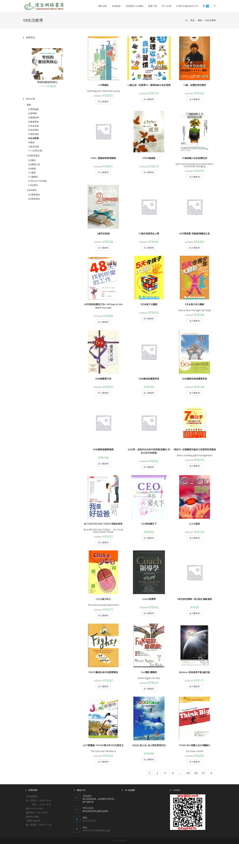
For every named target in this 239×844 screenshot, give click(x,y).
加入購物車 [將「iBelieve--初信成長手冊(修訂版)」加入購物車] (194, 686)
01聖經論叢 (33, 109)
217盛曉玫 (33, 176)
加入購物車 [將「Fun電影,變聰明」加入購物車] (149, 688)
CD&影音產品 (33, 155)
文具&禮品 (32, 190)
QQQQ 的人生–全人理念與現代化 (149, 745)
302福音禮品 (34, 198)
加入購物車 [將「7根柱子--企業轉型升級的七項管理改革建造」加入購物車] (194, 466)
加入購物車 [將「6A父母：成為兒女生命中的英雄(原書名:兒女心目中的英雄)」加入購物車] (149, 467)
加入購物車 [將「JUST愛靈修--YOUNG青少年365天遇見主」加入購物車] (103, 761)
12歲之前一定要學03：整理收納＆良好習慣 (149, 85)
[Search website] (214, 6)
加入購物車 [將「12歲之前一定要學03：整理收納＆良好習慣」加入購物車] (149, 99)
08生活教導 (33, 138)
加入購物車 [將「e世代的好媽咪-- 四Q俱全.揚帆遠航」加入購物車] (194, 613)
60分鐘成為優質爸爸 (149, 378)
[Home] (186, 20)
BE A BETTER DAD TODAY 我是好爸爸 (103, 523)
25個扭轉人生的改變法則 (194, 158)
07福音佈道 (33, 134)
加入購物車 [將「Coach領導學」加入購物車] (149, 613)
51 (203, 773)
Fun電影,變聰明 (149, 672)
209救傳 (32, 168)
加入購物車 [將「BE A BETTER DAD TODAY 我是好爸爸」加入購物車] (103, 542)
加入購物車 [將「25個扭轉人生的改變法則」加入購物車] (194, 176)
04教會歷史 (33, 121)
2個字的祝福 (103, 233)
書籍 (29, 104)
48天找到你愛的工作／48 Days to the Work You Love (103, 306)
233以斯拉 (33, 185)
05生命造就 (33, 125)
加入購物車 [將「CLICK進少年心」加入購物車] (103, 615)
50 (196, 773)
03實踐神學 (33, 117)
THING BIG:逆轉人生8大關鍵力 (194, 745)
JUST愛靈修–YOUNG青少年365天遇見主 (103, 745)
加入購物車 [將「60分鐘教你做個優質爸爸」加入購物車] (194, 393)
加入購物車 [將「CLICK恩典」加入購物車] (194, 538)
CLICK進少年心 (103, 598)
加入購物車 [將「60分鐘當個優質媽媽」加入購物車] (103, 463)
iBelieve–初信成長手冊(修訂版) (194, 672)
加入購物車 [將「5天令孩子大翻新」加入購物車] (149, 318)
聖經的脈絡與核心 (47, 82)
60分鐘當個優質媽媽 (103, 449)
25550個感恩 (148, 158)
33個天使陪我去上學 (149, 233)
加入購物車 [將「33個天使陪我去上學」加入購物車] (149, 247)
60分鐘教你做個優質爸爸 (194, 378)
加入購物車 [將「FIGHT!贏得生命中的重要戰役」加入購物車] (103, 686)
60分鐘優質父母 (103, 378)
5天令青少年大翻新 (194, 304)
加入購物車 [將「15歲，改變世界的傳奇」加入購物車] (194, 99)
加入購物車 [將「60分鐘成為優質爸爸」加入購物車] (149, 393)
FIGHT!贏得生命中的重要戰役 (103, 672)
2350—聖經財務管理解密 (103, 158)
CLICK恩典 (194, 523)
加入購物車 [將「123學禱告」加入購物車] (103, 101)
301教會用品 (34, 194)
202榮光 (32, 160)
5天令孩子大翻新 (148, 304)
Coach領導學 (149, 598)
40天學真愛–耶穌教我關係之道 (194, 233)
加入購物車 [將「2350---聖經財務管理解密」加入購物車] (103, 172)
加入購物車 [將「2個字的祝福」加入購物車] (103, 247)
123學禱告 (103, 85)
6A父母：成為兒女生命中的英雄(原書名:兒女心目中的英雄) (149, 451)
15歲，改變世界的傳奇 (194, 85)
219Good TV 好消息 (37, 180)
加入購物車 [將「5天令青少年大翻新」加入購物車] (194, 320)
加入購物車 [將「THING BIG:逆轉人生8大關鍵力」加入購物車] (194, 761)
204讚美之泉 (34, 164)
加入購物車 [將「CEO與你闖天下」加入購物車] (149, 538)
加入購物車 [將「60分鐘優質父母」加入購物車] (103, 393)
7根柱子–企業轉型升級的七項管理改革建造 (194, 449)
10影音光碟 (33, 146)
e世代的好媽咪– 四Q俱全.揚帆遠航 (194, 598)
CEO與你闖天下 (149, 523)
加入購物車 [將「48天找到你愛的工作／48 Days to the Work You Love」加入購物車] (103, 322)
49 (188, 773)
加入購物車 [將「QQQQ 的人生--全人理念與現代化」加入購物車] (149, 759)
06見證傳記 (33, 129)
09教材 (31, 142)
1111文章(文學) (35, 150)
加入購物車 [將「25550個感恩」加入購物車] (149, 172)
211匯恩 (32, 172)
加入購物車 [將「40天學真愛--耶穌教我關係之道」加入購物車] (194, 247)
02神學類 (32, 113)
